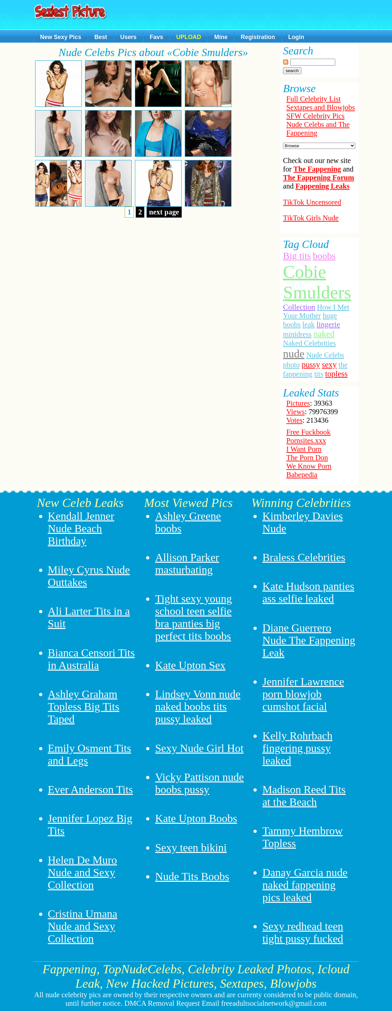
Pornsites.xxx (306, 440)
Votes (294, 420)
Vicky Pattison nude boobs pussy (199, 783)
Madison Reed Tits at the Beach (304, 795)
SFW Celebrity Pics (315, 116)
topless (336, 373)
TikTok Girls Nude (310, 218)
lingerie (328, 324)
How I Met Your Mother (316, 311)
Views (295, 412)
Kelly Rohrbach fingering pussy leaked (297, 748)
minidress (297, 334)
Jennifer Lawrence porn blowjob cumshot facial (303, 694)
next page (164, 212)
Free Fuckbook (308, 432)
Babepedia (301, 475)
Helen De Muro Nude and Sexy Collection (82, 872)
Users (128, 37)
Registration (258, 37)
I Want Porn (303, 449)
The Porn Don (307, 458)
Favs (156, 37)
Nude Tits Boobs (192, 876)
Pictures (298, 403)
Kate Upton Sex (190, 665)
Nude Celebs (325, 355)
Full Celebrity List (313, 99)
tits (318, 374)
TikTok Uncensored (312, 202)
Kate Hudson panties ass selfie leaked (308, 592)
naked (324, 334)
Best (100, 37)
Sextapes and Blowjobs (320, 107)
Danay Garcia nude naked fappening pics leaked (304, 884)
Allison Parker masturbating (187, 563)
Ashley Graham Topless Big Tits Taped (84, 706)
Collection (299, 307)
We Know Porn (309, 466)
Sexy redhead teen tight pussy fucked (302, 932)
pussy (311, 364)
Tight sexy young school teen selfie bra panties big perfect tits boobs (193, 617)
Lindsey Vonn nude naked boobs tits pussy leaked (197, 706)
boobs (324, 256)
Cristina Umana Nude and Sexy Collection (83, 926)
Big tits (297, 256)
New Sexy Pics (60, 37)
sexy (329, 364)
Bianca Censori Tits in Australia (91, 659)
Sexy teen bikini (191, 847)
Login (296, 37)
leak (308, 324)
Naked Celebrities (309, 343)
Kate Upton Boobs (196, 818)
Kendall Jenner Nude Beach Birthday (81, 528)
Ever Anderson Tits (90, 789)
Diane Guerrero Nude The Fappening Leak (308, 640)
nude (293, 354)
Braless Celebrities (303, 557)
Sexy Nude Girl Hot (199, 748)
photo (291, 365)
